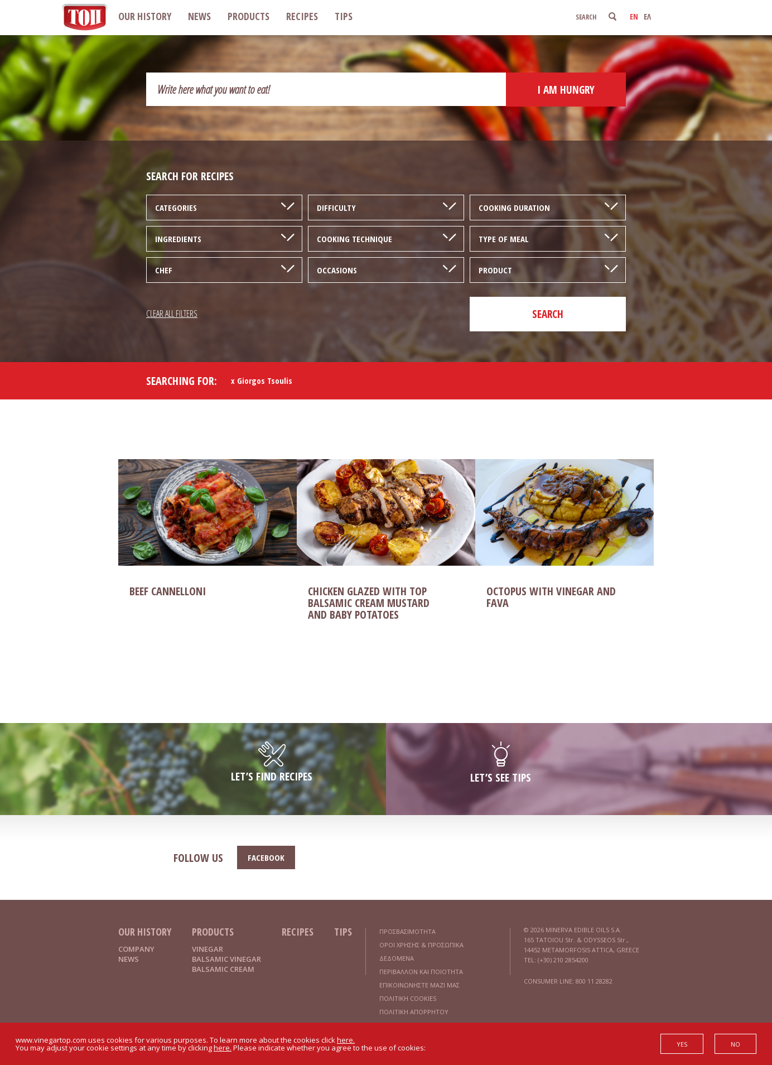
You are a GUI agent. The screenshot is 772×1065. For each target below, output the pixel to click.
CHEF (163, 270)
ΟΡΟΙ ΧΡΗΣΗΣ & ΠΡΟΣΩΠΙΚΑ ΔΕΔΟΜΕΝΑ (421, 951)
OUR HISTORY (144, 16)
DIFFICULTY (336, 207)
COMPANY (136, 949)
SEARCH (547, 314)
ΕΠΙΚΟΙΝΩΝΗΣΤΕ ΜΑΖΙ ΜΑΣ (419, 985)
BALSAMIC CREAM (223, 969)
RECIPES (302, 16)
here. (346, 1040)
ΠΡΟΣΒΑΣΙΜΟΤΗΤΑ (407, 931)
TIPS (344, 16)
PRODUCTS (248, 16)
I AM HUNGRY (566, 90)
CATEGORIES (176, 207)
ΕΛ (647, 16)
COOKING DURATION (514, 207)
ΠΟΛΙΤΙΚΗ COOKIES (407, 998)
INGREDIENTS (178, 238)
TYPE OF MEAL (504, 238)
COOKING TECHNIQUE (354, 238)
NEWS (199, 16)
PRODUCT (495, 270)
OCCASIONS (337, 270)
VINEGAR (207, 949)
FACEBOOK (266, 857)
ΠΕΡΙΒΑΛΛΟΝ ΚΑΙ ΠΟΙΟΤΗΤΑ (421, 971)
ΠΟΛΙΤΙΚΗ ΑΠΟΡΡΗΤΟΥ (413, 1012)
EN (634, 16)
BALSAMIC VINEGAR (226, 959)
